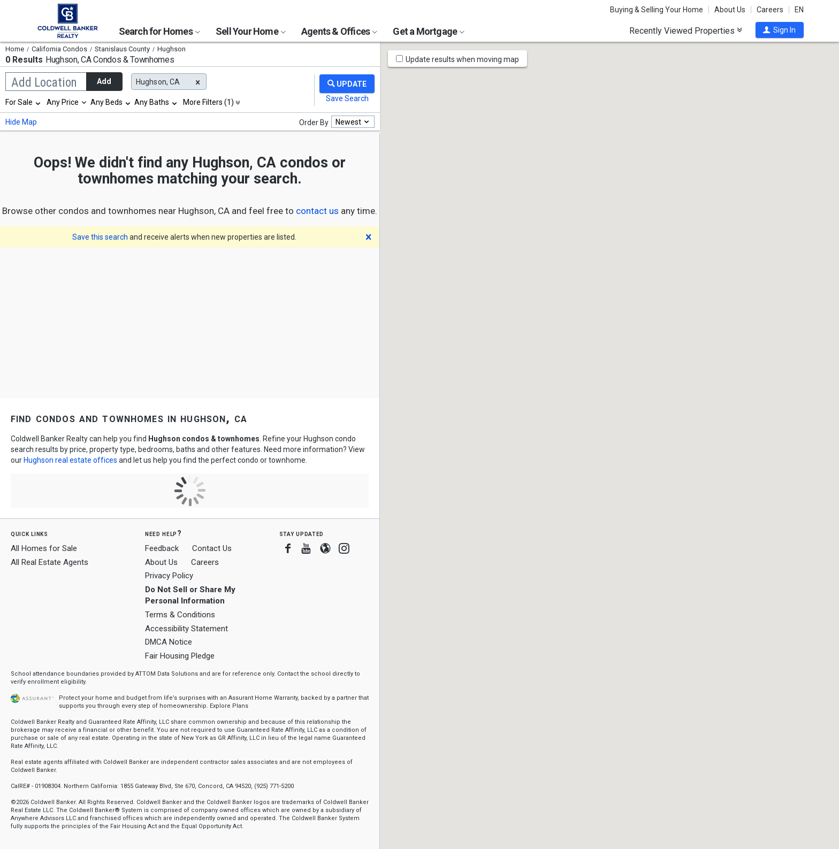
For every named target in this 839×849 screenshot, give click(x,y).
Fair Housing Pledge (180, 656)
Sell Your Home (251, 31)
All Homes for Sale (44, 548)
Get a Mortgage (428, 31)
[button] (780, 30)
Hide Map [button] (21, 122)
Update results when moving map (462, 59)
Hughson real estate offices (70, 460)
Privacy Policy (169, 575)
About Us (729, 9)
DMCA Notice (168, 642)
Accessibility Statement (186, 628)
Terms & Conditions (180, 614)
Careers (770, 9)
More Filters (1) (208, 102)
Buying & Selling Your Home (656, 9)
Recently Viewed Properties (685, 30)
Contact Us (212, 548)
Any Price (63, 102)
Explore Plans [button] (229, 705)
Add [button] (104, 81)
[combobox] (23, 102)
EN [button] (799, 9)
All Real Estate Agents (49, 562)
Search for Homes (159, 31)
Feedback (162, 549)
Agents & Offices (339, 31)
